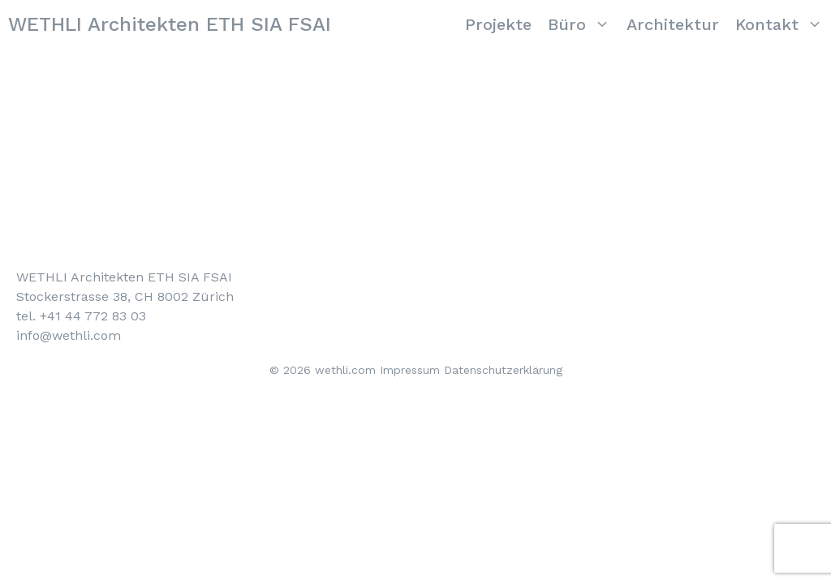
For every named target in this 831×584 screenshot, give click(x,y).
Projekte (498, 24)
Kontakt (783, 24)
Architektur (672, 24)
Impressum (410, 369)
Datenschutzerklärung (503, 369)
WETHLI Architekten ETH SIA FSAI (169, 24)
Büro (583, 24)
